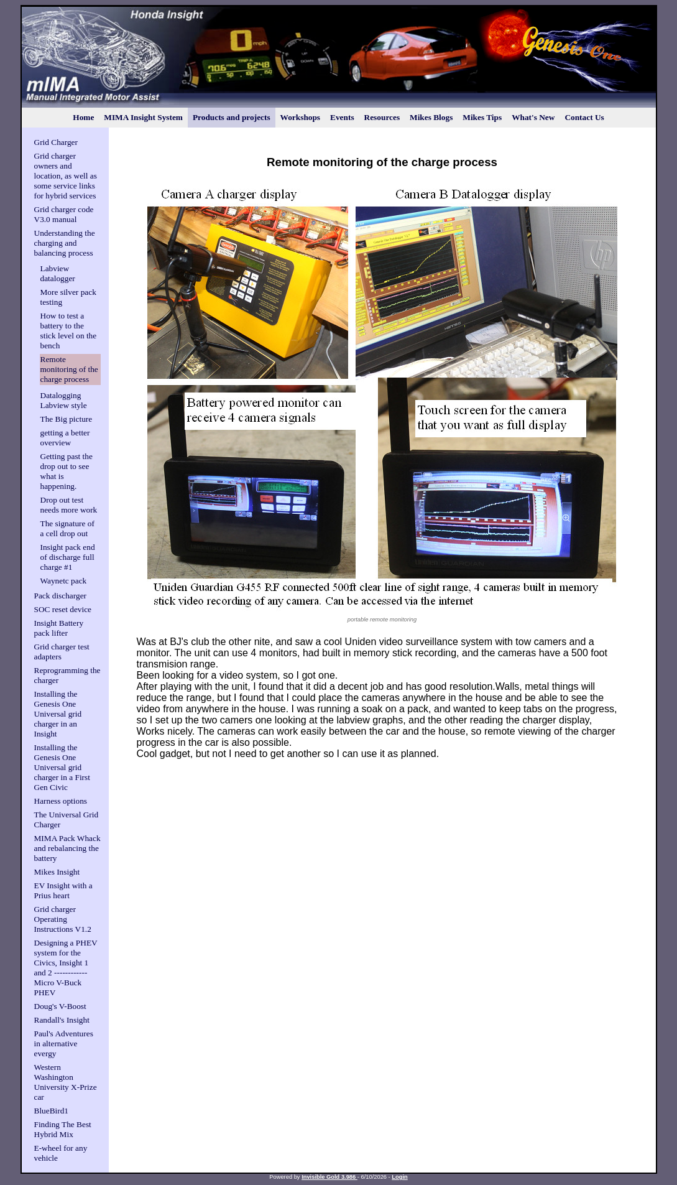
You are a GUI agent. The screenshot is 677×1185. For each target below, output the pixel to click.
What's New (533, 117)
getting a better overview (65, 437)
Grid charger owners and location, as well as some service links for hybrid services (65, 175)
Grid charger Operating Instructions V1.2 (62, 919)
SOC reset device (63, 609)
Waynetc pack (63, 580)
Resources (382, 117)
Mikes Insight (57, 871)
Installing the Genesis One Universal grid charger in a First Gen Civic (62, 767)
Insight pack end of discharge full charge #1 (67, 557)
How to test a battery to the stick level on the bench (68, 330)
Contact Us (584, 117)
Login (399, 1177)
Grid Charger (56, 142)
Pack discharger (60, 595)
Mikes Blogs (431, 117)
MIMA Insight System (143, 117)
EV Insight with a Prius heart (63, 890)
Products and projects (231, 117)
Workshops (300, 117)
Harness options (61, 801)
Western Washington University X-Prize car (65, 1082)
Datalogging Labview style (63, 400)
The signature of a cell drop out (67, 528)
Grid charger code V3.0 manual (64, 214)
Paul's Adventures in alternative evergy (63, 1043)
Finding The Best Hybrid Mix (62, 1129)
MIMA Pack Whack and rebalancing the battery (67, 848)
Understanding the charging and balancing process (64, 243)
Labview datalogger (57, 273)
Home (83, 117)
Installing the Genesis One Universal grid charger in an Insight (58, 713)
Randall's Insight (62, 1020)
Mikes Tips (482, 117)
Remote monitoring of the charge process (69, 369)
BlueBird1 (51, 1110)
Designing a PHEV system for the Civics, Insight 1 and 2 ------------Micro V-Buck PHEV (66, 967)
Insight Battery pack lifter (59, 628)
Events (342, 117)
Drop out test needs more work (69, 504)
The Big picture (66, 419)
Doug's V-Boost (60, 1006)
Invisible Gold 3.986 (329, 1177)
